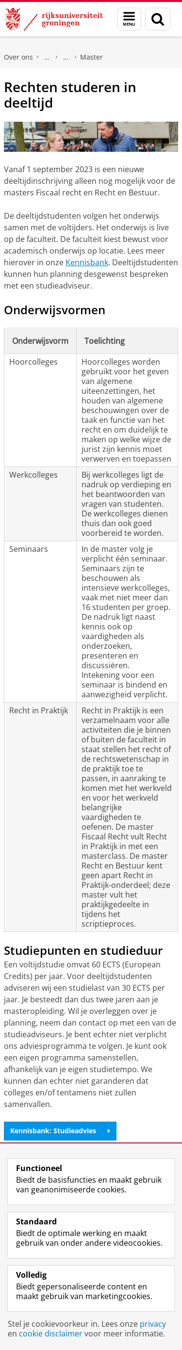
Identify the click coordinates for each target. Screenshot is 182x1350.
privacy (153, 1323)
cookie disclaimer (51, 1333)
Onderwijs (66, 57)
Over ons (18, 57)
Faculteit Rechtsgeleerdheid (47, 57)
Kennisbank (87, 262)
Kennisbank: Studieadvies (60, 1130)
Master (91, 57)
